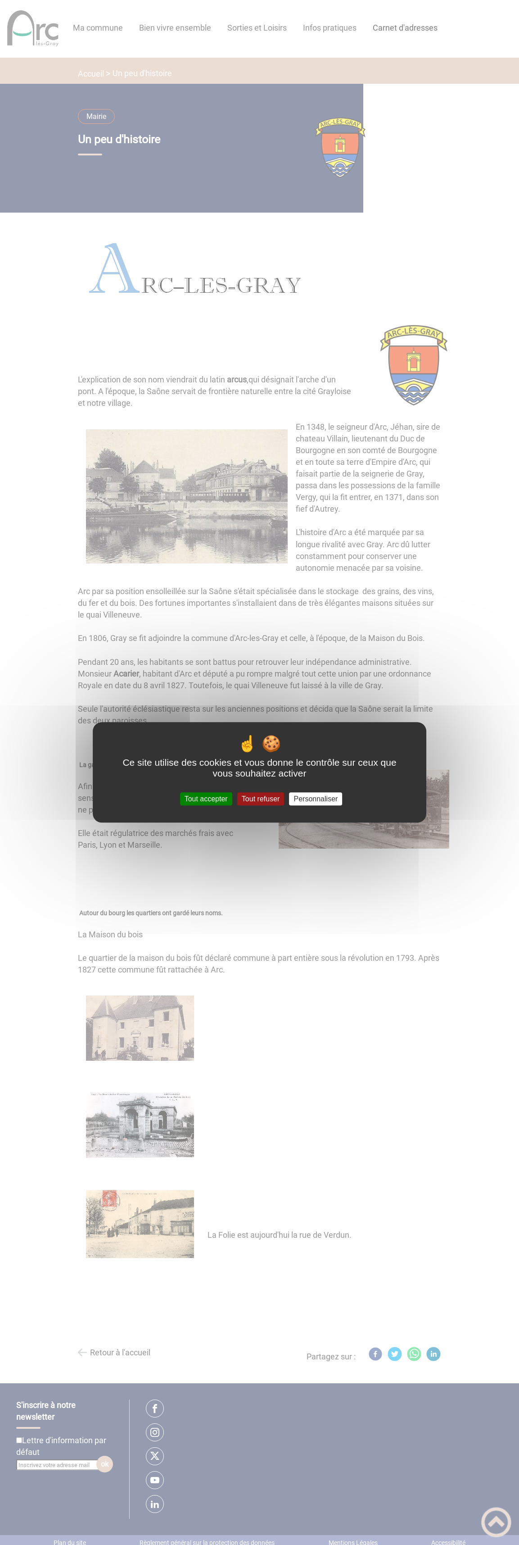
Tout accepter (206, 799)
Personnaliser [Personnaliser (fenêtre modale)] (316, 799)
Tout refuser (261, 799)
